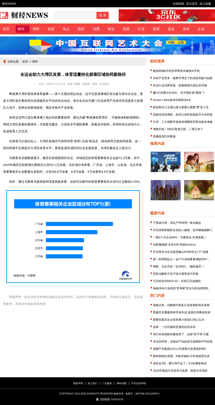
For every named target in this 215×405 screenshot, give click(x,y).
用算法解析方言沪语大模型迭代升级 (175, 273)
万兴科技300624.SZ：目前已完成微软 (177, 281)
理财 (36, 29)
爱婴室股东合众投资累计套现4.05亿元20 (178, 319)
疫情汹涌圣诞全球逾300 (199, 203)
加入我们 (92, 383)
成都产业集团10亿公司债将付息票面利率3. (180, 348)
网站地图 (122, 383)
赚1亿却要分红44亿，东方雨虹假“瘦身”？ (179, 92)
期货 (81, 29)
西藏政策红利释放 (164, 136)
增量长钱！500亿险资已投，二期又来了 (178, 129)
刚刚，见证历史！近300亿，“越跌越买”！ (179, 266)
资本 (186, 29)
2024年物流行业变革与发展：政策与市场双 (180, 370)
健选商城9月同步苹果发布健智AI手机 (176, 70)
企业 (201, 29)
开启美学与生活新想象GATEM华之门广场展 (180, 251)
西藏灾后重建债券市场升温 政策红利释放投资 (182, 312)
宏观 (126, 29)
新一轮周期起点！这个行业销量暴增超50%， (181, 259)
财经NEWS (9, 3)
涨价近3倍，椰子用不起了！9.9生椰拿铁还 (180, 363)
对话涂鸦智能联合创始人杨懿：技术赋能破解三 (183, 230)
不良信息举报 (138, 383)
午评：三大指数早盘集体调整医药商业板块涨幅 (183, 121)
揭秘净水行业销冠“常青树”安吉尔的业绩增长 (181, 288)
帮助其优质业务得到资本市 (199, 175)
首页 (6, 29)
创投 (51, 29)
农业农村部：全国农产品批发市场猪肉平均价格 (183, 341)
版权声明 (78, 383)
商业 (111, 29)
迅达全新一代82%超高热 (165, 175)
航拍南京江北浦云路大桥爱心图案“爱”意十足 (181, 107)
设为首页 (192, 3)
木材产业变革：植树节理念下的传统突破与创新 (183, 78)
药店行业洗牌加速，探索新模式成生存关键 (180, 85)
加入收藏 (205, 3)
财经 (21, 29)
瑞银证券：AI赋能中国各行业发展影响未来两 (181, 305)
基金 (171, 29)
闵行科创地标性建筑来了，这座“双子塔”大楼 (181, 334)
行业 (141, 29)
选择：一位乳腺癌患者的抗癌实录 (174, 327)
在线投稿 (178, 3)
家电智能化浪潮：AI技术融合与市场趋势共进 (181, 356)
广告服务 (107, 383)
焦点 (66, 29)
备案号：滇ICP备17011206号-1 (143, 393)
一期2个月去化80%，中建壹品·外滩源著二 (179, 237)
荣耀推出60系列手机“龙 (165, 203)
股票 (156, 29)
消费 (96, 29)
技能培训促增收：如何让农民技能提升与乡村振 (183, 114)
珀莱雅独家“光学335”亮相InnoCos (174, 244)
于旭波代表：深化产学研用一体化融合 (177, 222)
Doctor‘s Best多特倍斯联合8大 (172, 100)
